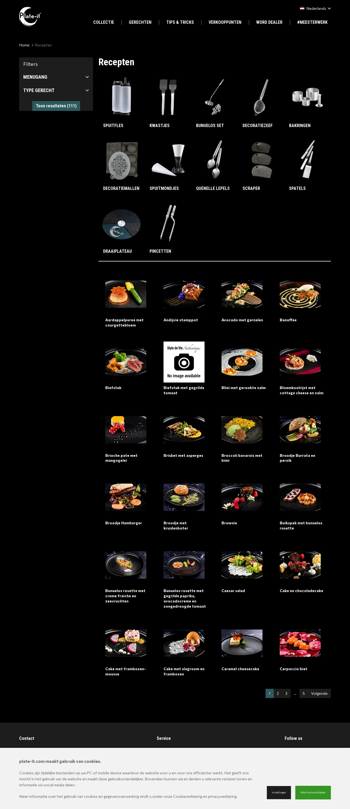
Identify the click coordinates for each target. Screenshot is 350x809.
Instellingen (279, 792)
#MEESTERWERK (312, 22)
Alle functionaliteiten (313, 792)
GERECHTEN (140, 22)
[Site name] (30, 16)
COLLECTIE (103, 22)
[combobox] (314, 8)
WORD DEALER (269, 22)
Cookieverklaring (187, 796)
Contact (26, 738)
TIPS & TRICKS (180, 22)
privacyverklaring (222, 796)
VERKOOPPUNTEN (225, 22)
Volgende (319, 693)
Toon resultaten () (56, 105)
